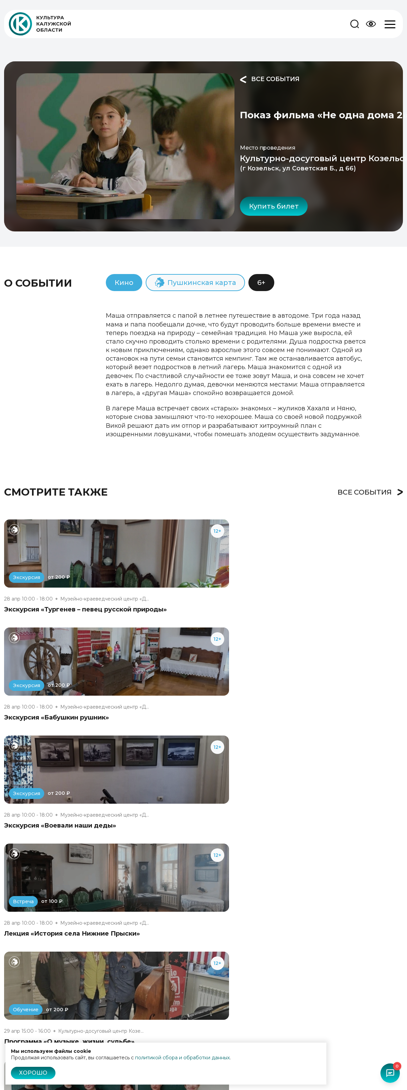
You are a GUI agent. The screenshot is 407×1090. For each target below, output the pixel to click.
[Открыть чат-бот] (388, 1071)
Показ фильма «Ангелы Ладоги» (58, 913)
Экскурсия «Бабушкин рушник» (192, 571)
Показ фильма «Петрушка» (185, 804)
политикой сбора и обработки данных (182, 1058)
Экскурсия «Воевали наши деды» (331, 571)
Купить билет (197, 168)
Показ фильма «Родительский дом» (335, 804)
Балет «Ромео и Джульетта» (52, 804)
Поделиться (361, 172)
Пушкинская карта (251, 1079)
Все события (192, 79)
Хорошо (33, 1073)
